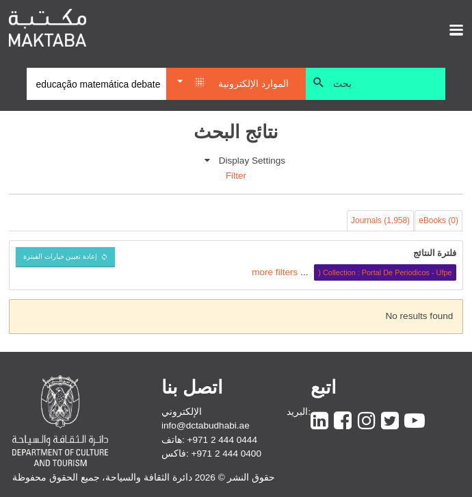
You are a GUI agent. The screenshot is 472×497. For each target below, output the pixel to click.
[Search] (96, 84)
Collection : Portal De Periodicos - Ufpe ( (384, 272)
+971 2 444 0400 (226, 453)
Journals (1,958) (380, 220)
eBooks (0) (438, 220)
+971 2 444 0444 (222, 440)
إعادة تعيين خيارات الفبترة (60, 256)
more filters (275, 272)
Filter (236, 175)
